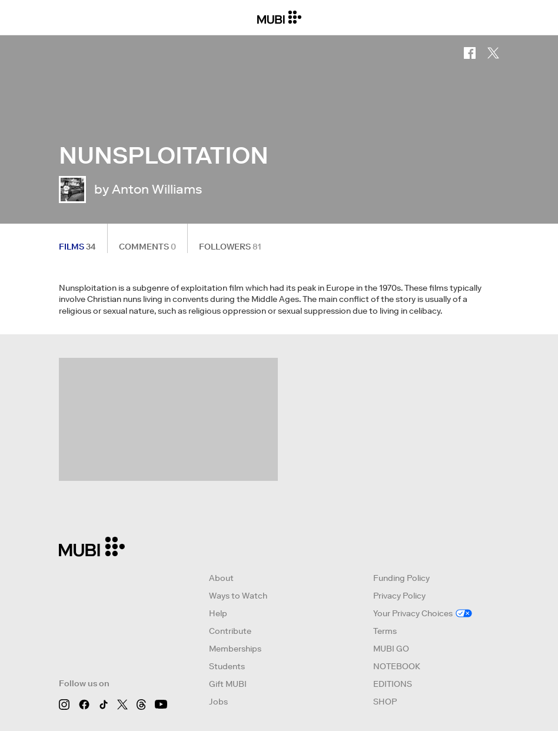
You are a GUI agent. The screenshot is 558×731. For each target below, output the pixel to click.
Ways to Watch (238, 595)
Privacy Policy (399, 595)
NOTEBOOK (396, 666)
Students (227, 666)
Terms (385, 631)
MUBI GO (391, 648)
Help (218, 613)
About (221, 578)
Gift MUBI (228, 684)
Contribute (230, 631)
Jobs (218, 701)
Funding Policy (401, 578)
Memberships (235, 648)
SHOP (385, 701)
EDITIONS (392, 684)
